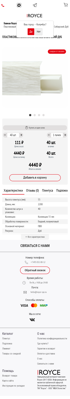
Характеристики (13, 190)
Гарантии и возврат (46, 348)
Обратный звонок (35, 270)
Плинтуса (47, 190)
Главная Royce (10, 23)
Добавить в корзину (35, 177)
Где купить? (42, 343)
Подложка (7, 343)
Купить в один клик (35, 127)
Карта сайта (8, 380)
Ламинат (6, 348)
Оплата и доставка (46, 353)
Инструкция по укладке (13, 385)
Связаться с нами (45, 363)
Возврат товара (9, 375)
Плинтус (6, 338)
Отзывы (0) (32, 190)
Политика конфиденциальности (52, 338)
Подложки (62, 190)
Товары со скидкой (11, 353)
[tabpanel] (35, 77)
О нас (39, 358)
